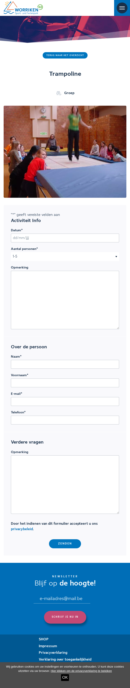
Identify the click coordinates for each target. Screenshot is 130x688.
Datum (17, 230)
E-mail (16, 393)
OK (65, 677)
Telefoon (18, 412)
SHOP (44, 639)
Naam (16, 356)
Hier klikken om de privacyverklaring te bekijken (81, 671)
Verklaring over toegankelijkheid (65, 659)
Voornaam (19, 375)
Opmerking (19, 267)
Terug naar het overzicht (65, 55)
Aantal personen (24, 249)
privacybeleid (22, 529)
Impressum (48, 646)
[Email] (62, 599)
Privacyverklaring (53, 653)
